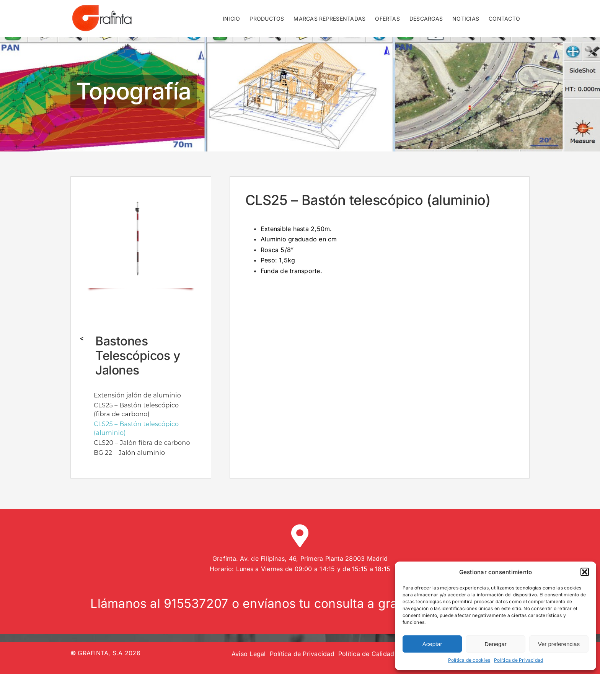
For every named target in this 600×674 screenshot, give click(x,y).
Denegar (495, 644)
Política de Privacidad (518, 660)
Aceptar (432, 644)
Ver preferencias (559, 644)
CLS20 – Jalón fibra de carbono (142, 442)
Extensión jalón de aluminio (137, 395)
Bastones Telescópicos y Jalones (137, 356)
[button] (585, 572)
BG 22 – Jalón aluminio (129, 452)
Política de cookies (469, 660)
